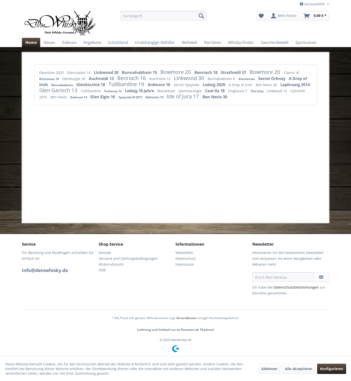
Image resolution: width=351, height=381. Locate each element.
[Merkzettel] (261, 16)
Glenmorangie (190, 91)
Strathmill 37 (234, 72)
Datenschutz (186, 258)
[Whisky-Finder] (241, 42)
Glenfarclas (247, 79)
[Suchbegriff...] (163, 16)
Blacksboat (166, 91)
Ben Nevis (59, 97)
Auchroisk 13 (102, 78)
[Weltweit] (189, 42)
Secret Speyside (187, 84)
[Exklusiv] (69, 42)
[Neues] (49, 42)
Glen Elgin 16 (103, 97)
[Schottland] (118, 42)
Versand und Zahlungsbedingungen (128, 258)
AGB (102, 270)
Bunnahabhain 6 (222, 78)
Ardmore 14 (79, 97)
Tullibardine (91, 91)
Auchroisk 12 (160, 78)
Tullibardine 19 (126, 84)
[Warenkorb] (315, 16)
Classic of (291, 72)
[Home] (31, 42)
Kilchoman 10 (49, 79)
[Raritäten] (213, 42)
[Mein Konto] (284, 16)
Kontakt (105, 252)
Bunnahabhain (62, 85)
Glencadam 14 (79, 72)
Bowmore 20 (176, 72)
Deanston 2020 (52, 72)
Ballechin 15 (155, 97)
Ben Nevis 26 (267, 84)
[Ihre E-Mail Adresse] (283, 277)
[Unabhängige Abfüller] (154, 42)
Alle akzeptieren (298, 368)
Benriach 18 (206, 72)
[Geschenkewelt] (274, 42)
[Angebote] (92, 42)
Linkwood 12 (277, 91)
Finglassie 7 (238, 91)
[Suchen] (201, 16)
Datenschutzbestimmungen (296, 287)
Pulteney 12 (113, 91)
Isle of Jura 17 (183, 96)
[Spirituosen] (306, 42)
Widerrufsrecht (111, 264)
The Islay (257, 91)
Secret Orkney (272, 78)
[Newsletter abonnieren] (321, 277)
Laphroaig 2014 (295, 84)
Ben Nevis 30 (215, 97)
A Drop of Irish (241, 84)
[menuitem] (163, 16)
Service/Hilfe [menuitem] (313, 4)
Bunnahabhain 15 (140, 72)
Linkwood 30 (106, 72)
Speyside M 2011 (130, 97)
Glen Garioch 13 (58, 90)
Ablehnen (269, 368)
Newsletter (184, 252)
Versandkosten (186, 318)
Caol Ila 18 (215, 90)
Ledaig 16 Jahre (140, 90)
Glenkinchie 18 (91, 84)
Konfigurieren (331, 368)
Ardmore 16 (159, 84)
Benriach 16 (132, 78)
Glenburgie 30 (74, 78)
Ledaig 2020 (214, 84)
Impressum (185, 264)
